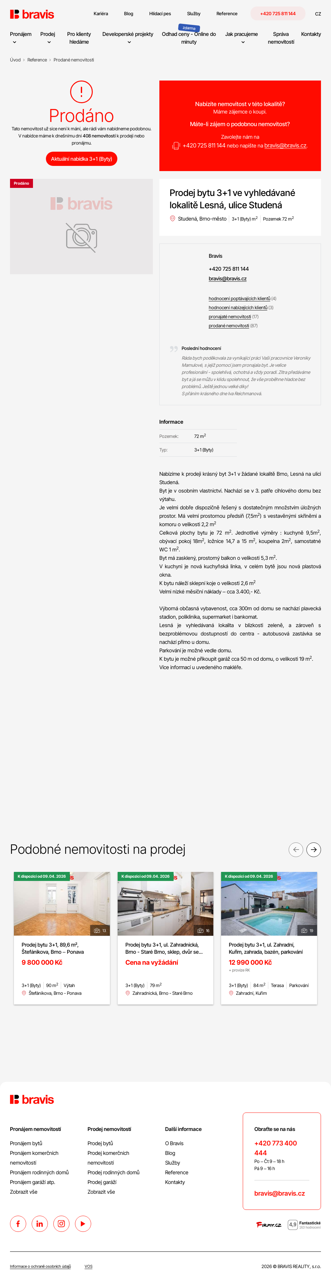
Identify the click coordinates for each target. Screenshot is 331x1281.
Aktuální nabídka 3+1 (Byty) (81, 159)
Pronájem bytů (26, 1143)
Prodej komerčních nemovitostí (108, 1158)
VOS (88, 1266)
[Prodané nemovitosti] (74, 59)
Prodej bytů (100, 1143)
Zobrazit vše (23, 1192)
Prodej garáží (102, 1182)
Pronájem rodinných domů (39, 1172)
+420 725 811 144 (278, 13)
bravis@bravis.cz (285, 145)
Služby (172, 1162)
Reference (176, 1172)
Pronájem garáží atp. (32, 1182)
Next (313, 850)
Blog (170, 1153)
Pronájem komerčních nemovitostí (34, 1158)
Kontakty (175, 1182)
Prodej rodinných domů (114, 1172)
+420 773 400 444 (275, 1148)
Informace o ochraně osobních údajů (40, 1266)
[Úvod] (15, 59)
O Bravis (174, 1143)
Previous (296, 850)
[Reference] (37, 59)
